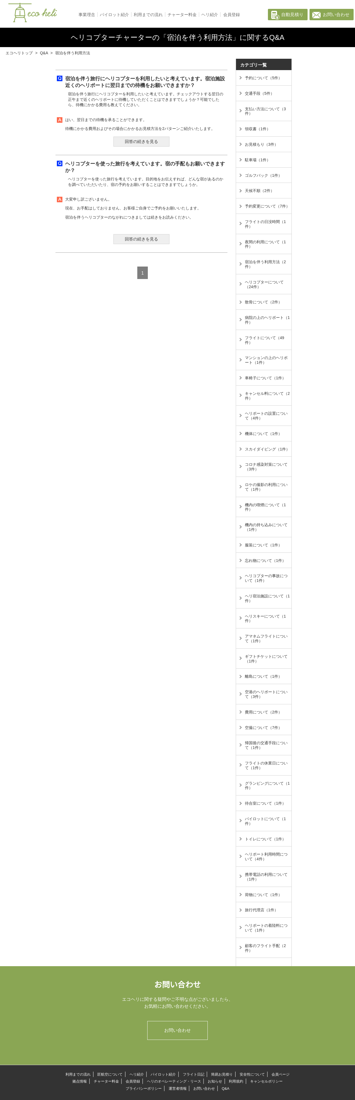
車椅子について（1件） (265, 378)
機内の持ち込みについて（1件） (266, 527)
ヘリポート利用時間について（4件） (266, 856)
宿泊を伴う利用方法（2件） (265, 264)
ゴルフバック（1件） (263, 175)
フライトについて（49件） (264, 340)
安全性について (252, 1074)
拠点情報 (79, 1081)
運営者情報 (178, 1088)
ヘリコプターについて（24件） (264, 284)
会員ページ (281, 1074)
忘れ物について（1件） (265, 560)
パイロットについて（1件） (265, 821)
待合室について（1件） (265, 803)
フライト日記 (193, 1074)
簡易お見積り (222, 1074)
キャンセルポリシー (266, 1081)
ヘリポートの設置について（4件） (266, 415)
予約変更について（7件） (267, 206)
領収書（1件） (257, 129)
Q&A (225, 1088)
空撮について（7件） (263, 727)
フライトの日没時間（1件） (265, 224)
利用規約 (236, 1081)
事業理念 (86, 14)
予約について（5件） (263, 78)
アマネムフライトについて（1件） (266, 638)
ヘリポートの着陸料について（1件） (266, 927)
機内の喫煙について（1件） (265, 507)
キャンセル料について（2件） (267, 395)
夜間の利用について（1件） (265, 244)
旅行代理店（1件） (261, 910)
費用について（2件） (263, 712)
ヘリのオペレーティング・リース (174, 1081)
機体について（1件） (263, 433)
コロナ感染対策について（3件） (266, 466)
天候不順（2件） (259, 190)
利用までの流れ (148, 14)
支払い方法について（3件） (265, 111)
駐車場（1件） (257, 160)
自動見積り (292, 14)
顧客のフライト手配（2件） (265, 948)
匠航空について (110, 1074)
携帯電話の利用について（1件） (266, 876)
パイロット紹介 (114, 14)
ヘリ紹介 (209, 14)
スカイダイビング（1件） (267, 449)
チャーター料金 (182, 14)
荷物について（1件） (263, 894)
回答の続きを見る (141, 141)
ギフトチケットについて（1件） (266, 658)
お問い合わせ (336, 14)
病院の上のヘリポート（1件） (267, 319)
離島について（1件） (263, 676)
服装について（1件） (263, 545)
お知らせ (215, 1081)
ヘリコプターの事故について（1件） (266, 578)
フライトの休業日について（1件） (266, 765)
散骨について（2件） (263, 302)
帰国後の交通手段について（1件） (266, 745)
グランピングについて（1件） (267, 785)
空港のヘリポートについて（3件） (266, 694)
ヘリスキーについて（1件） (265, 618)
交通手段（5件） (259, 93)
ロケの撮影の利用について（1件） (266, 487)
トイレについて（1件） (265, 839)
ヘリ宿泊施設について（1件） (267, 598)
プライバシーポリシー (144, 1088)
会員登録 (231, 14)
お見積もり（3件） (261, 144)
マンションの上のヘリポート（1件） (266, 360)
